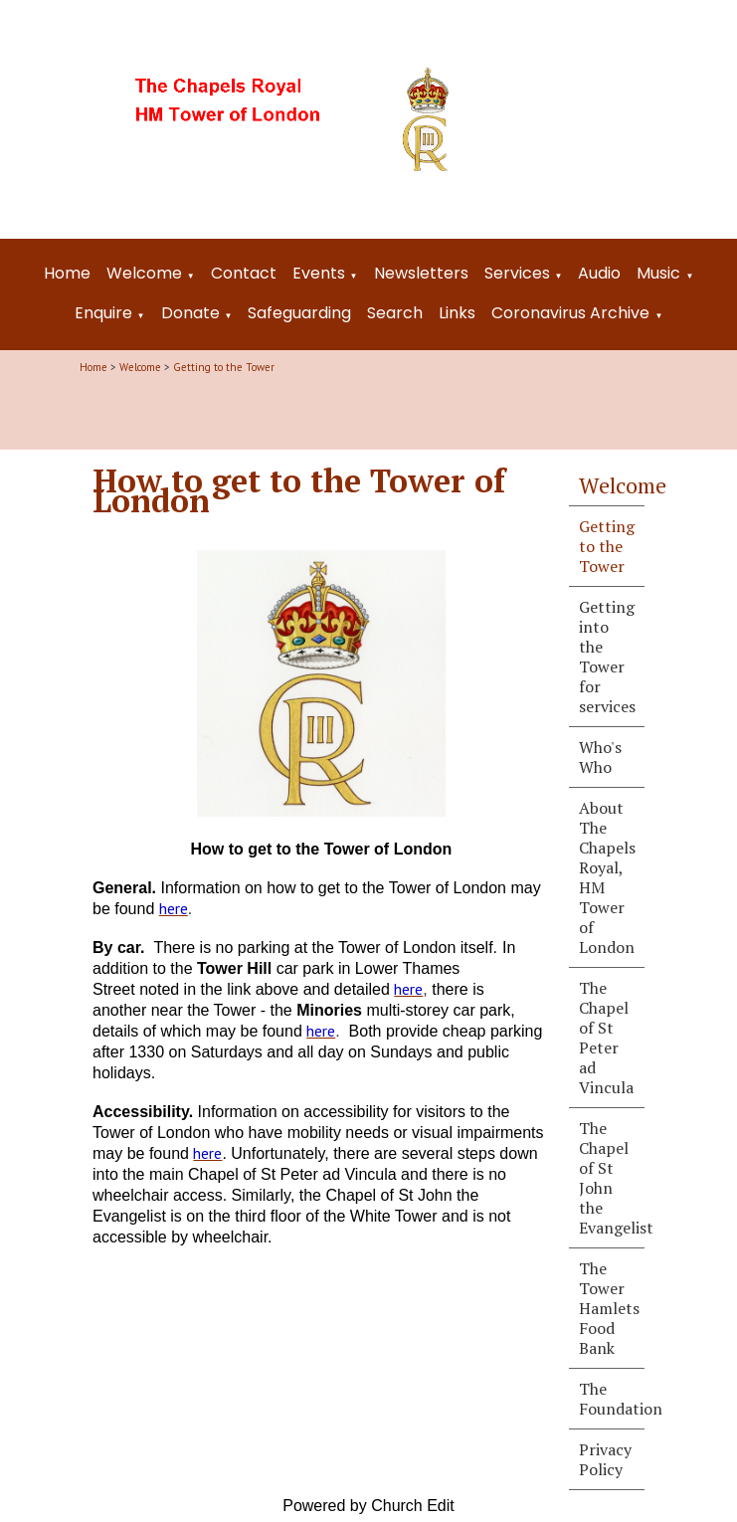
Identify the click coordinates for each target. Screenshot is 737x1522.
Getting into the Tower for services (607, 656)
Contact (243, 273)
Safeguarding (299, 312)
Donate (190, 312)
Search (395, 312)
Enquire (103, 312)
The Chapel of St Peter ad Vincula (606, 1037)
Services (517, 273)
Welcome (144, 273)
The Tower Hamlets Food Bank (609, 1308)
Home (67, 273)
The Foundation (612, 1399)
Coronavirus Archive (570, 312)
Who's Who (600, 757)
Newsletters (421, 273)
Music (658, 273)
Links (457, 312)
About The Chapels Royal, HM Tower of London (607, 877)
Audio (599, 273)
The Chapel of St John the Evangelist (612, 1177)
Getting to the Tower (224, 367)
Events (318, 273)
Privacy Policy (605, 1459)
